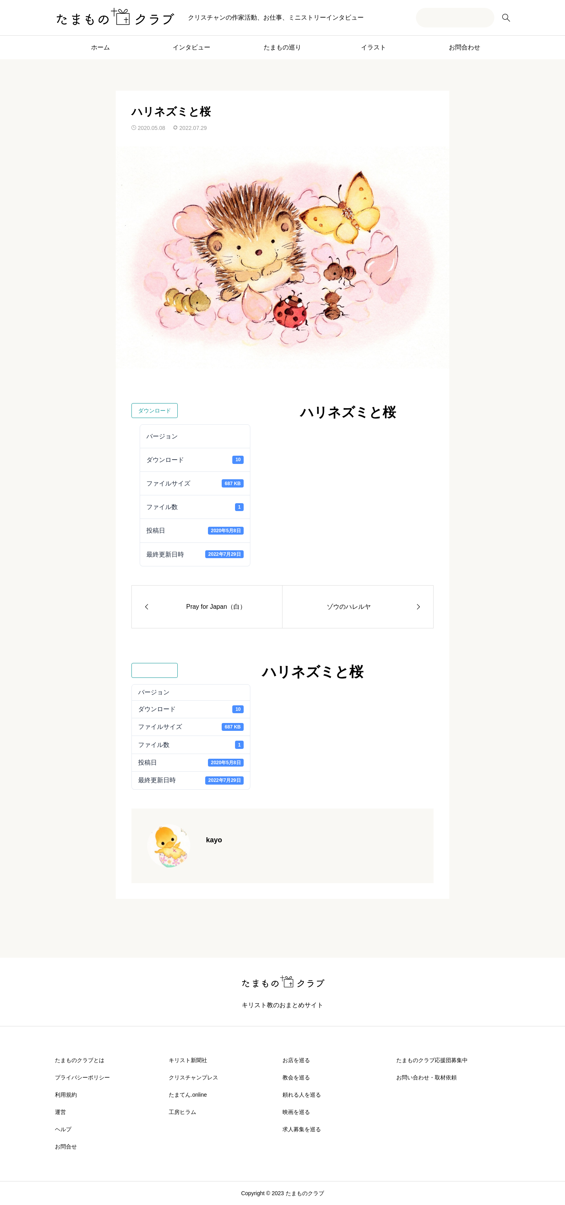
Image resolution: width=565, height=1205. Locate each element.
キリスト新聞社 (188, 1060)
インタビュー (191, 47)
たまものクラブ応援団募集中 (432, 1060)
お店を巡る (296, 1060)
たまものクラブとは (79, 1060)
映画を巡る (296, 1112)
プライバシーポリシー (82, 1077)
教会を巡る (296, 1077)
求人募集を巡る (301, 1129)
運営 (60, 1112)
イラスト (373, 47)
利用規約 (66, 1095)
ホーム (100, 47)
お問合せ (66, 1146)
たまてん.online (188, 1095)
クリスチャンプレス (193, 1077)
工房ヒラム (182, 1112)
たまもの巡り (282, 47)
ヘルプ (63, 1129)
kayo (214, 840)
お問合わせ (464, 47)
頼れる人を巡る (301, 1095)
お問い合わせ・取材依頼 (426, 1077)
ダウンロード (154, 410)
